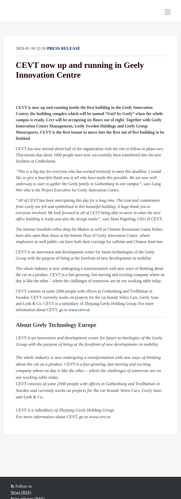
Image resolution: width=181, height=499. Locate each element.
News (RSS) (21, 492)
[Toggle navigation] (168, 12)
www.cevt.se (79, 310)
